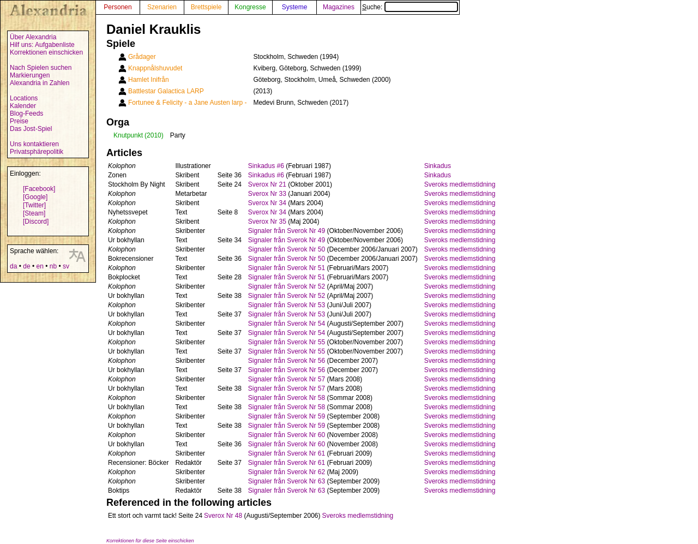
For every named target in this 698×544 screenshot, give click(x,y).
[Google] (35, 197)
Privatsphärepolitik (36, 152)
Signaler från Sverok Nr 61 (286, 453)
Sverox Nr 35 (267, 221)
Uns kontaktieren (34, 144)
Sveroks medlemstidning (460, 184)
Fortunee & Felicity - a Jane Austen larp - (187, 102)
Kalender (23, 106)
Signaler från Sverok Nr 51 (286, 268)
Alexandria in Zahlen (39, 83)
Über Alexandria (33, 37)
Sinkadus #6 (266, 166)
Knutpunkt (128, 135)
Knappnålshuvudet (155, 68)
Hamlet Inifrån (148, 79)
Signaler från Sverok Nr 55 (286, 342)
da (13, 266)
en (39, 266)
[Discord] (36, 221)
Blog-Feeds (26, 113)
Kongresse (250, 7)
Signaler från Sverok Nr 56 (286, 360)
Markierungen (30, 75)
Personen (117, 7)
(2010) (154, 135)
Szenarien (162, 7)
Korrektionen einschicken (46, 52)
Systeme (295, 7)
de (26, 266)
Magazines (338, 7)
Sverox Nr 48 (223, 515)
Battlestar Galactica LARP (166, 91)
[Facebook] (39, 189)
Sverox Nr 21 (267, 184)
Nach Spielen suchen (40, 67)
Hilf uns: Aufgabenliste (42, 45)
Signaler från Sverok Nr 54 (286, 323)
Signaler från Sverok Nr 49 (286, 231)
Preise (19, 121)
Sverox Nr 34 (267, 203)
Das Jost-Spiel (31, 129)
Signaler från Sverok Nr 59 (286, 416)
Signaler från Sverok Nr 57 (286, 379)
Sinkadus (437, 166)
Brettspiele (206, 7)
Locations (24, 98)
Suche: (410, 7)
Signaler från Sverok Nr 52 (286, 286)
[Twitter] (34, 205)
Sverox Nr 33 (267, 194)
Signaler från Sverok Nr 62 (286, 472)
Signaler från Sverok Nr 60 (286, 435)
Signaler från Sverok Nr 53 (286, 305)
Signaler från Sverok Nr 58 (286, 398)
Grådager (142, 57)
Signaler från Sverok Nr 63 (286, 481)
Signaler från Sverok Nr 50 (286, 249)
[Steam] (34, 213)
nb (53, 266)
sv (66, 266)
